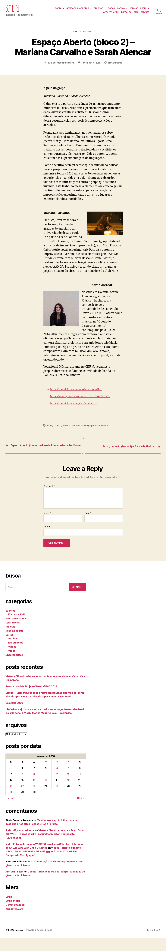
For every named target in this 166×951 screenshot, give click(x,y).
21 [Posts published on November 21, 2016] (11, 799)
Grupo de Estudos (16, 631)
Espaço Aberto (55, 435)
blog (136, 14)
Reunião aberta (14, 644)
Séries (9, 648)
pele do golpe (89, 435)
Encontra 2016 (83, 36)
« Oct (11, 811)
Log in (8, 910)
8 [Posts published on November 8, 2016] (22, 787)
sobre (58, 10)
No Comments (85, 72)
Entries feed (12, 914)
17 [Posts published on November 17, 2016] (46, 793)
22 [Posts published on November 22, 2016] (22, 799)
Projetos (10, 639)
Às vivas (13, 651)
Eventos (10, 624)
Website (47, 540)
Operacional (12, 635)
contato (145, 14)
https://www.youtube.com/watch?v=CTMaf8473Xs (83, 406)
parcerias (126, 14)
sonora (19, 943)
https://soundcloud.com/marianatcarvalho (79, 399)
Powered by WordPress (40, 943)
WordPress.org (14, 922)
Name (47, 526)
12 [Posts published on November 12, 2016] (68, 787)
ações (111, 10)
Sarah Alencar (105, 435)
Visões (12, 659)
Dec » (80, 811)
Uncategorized (14, 668)
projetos (98, 10)
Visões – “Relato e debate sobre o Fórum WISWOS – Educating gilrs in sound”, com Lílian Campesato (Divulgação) (45, 847)
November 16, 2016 (102, 67)
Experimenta (15, 655)
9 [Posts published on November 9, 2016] (34, 787)
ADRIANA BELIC (14, 885)
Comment (49, 499)
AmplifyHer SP (111, 14)
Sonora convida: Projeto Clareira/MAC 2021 (31, 699)
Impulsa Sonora (138, 10)
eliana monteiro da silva (72, 67)
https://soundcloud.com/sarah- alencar (76, 413)
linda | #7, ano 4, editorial (19, 843)
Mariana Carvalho (72, 435)
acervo (121, 10)
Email (87, 526)
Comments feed (15, 918)
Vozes (11, 664)
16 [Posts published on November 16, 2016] (34, 793)
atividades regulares (77, 10)
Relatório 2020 (14, 716)
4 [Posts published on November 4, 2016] (57, 781)
